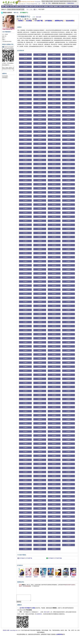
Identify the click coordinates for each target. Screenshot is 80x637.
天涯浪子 (51, 576)
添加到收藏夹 (5, 76)
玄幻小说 (21, 6)
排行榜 (17, 6)
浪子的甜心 (21, 576)
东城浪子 (66, 576)
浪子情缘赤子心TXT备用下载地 (55, 558)
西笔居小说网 (6, 631)
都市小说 (36, 6)
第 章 (25, 54)
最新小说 (7, 6)
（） (20, 19)
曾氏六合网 (38, 17)
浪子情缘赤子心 (24, 12)
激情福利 (70, 6)
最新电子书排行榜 (22, 1)
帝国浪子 (73, 576)
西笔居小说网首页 (7, 12)
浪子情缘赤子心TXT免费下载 (25, 558)
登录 (49, 3)
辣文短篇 (75, 6)
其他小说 (65, 6)
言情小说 (31, 6)
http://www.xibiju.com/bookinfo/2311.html (8, 68)
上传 (36, 9)
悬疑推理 (56, 6)
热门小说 (12, 6)
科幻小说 (41, 6)
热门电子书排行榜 (31, 1)
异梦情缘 (43, 576)
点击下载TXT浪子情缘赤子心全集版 (27, 609)
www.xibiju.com (13, 631)
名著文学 (61, 6)
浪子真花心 (58, 576)
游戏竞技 (46, 6)
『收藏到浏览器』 (70, 3)
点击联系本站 (39, 615)
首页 (3, 6)
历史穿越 (51, 6)
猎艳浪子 (36, 576)
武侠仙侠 (26, 6)
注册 (44, 3)
